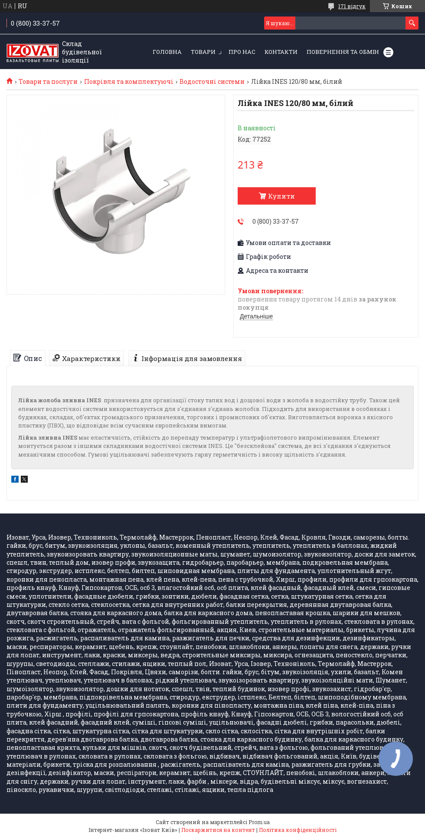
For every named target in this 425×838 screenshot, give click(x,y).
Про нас (242, 52)
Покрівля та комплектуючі (128, 82)
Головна (167, 52)
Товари (203, 52)
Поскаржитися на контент (218, 829)
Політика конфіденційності (298, 829)
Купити (281, 196)
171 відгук (352, 6)
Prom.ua (259, 821)
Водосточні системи (212, 82)
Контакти (281, 52)
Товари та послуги (48, 82)
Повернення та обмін (343, 52)
